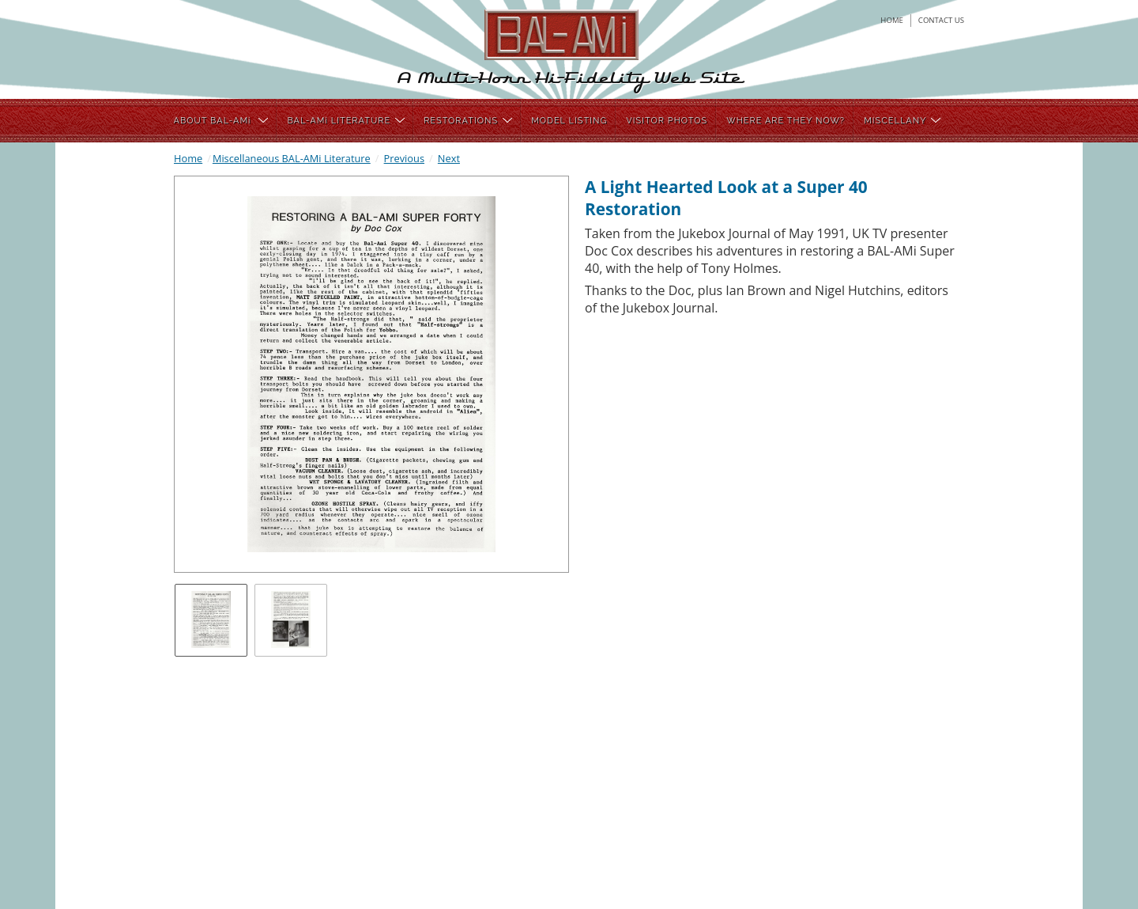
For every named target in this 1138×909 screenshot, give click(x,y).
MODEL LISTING (569, 121)
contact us (941, 20)
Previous (404, 158)
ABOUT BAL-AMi (221, 121)
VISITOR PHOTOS (666, 121)
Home (188, 158)
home (891, 20)
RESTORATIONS (468, 121)
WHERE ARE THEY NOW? (785, 121)
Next (449, 158)
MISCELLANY (902, 121)
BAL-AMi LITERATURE (346, 121)
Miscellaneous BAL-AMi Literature (292, 158)
